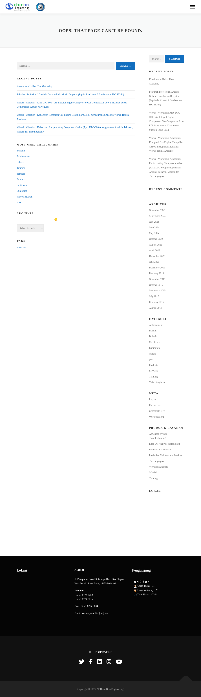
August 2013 (155, 308)
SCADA (153, 472)
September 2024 (157, 216)
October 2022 (156, 239)
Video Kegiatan (24, 196)
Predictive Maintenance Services (165, 455)
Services (21, 173)
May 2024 (154, 233)
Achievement (23, 156)
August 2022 (155, 244)
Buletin (152, 330)
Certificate (22, 185)
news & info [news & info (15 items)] (21, 247)
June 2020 (154, 261)
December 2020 (157, 256)
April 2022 (154, 250)
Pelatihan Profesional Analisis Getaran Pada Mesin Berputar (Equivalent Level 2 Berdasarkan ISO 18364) (70, 94)
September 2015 (157, 290)
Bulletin (21, 150)
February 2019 (156, 273)
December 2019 (157, 267)
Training (21, 168)
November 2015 (157, 279)
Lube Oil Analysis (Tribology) (164, 443)
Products (21, 179)
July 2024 (154, 221)
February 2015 (156, 302)
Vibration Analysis (158, 466)
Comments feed (157, 411)
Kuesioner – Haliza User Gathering (34, 86)
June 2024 (154, 227)
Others (20, 162)
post (19, 202)
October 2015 (156, 285)
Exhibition (22, 191)
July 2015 (154, 296)
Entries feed (155, 405)
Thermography (156, 461)
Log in (152, 399)
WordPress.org (156, 416)
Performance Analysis (160, 449)
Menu (192, 6)
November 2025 (157, 210)
